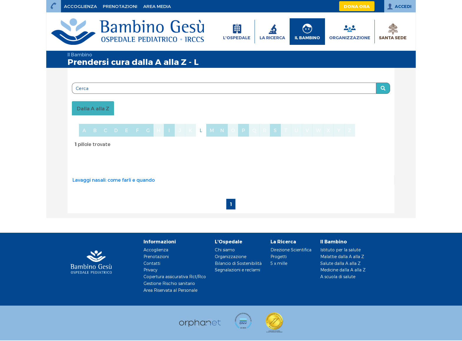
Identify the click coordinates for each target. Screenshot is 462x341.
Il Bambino (79, 54)
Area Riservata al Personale (170, 290)
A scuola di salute (337, 276)
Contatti (151, 263)
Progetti (278, 256)
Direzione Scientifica (290, 249)
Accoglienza (155, 249)
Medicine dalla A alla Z (343, 269)
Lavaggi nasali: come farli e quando (113, 180)
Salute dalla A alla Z (340, 263)
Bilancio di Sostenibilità (238, 263)
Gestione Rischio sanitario (169, 283)
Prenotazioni (156, 256)
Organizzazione (230, 256)
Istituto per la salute (340, 249)
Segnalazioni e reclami (237, 269)
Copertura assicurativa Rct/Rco (174, 276)
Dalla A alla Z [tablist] (93, 108)
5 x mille (278, 263)
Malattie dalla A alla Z (342, 256)
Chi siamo (225, 249)
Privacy (150, 269)
